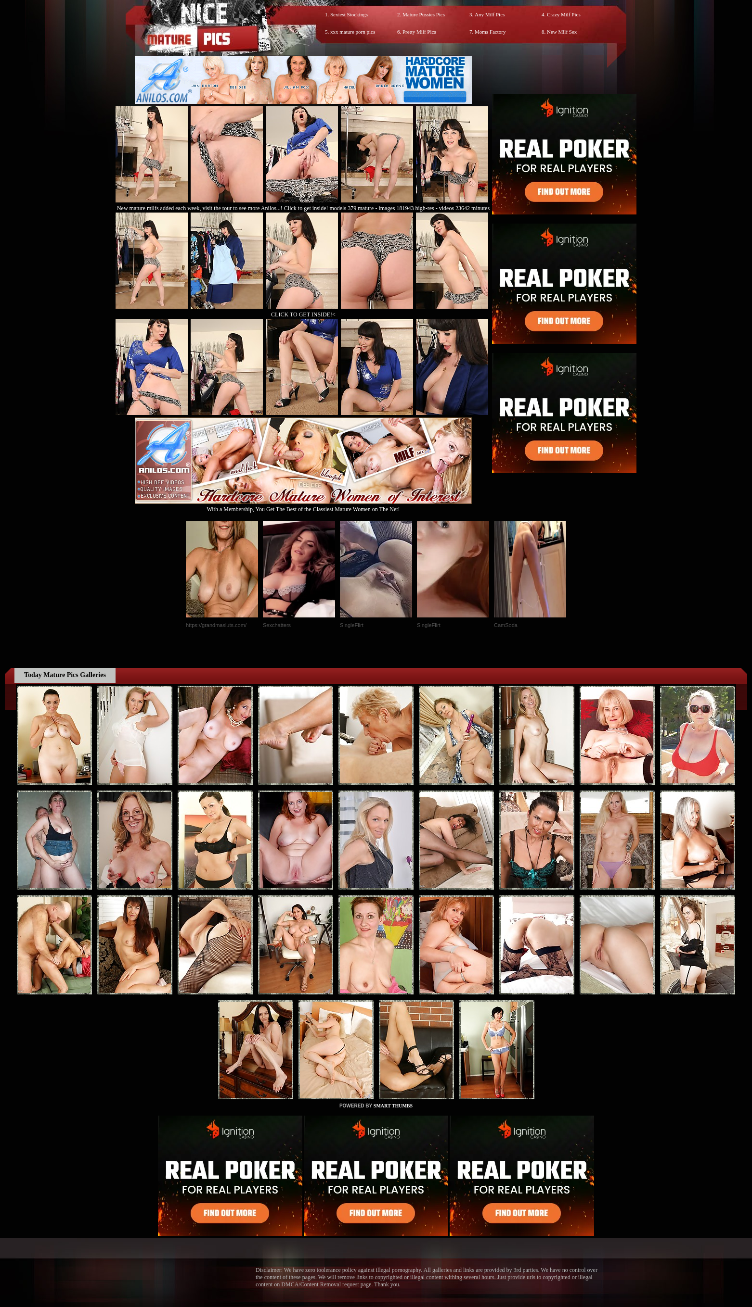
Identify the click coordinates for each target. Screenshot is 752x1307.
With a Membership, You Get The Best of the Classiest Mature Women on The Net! (303, 506)
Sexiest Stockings (349, 14)
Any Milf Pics (490, 14)
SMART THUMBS (393, 1105)
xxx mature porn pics (352, 32)
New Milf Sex (562, 32)
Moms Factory (490, 32)
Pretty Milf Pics (419, 32)
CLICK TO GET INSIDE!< (303, 314)
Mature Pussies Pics (423, 14)
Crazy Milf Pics (564, 14)
